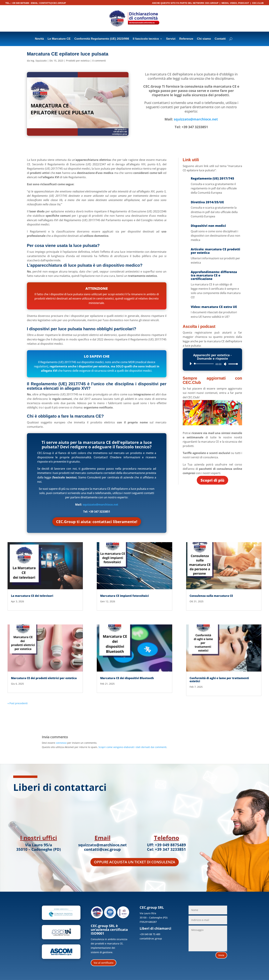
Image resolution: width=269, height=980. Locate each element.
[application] (212, 364)
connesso (61, 742)
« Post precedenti (18, 703)
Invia (221, 955)
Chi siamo (204, 39)
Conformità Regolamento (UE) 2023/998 (101, 39)
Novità (39, 39)
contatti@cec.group (52, 3)
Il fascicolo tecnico (146, 39)
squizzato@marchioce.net (196, 119)
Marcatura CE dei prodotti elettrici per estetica (44, 678)
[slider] (204, 363)
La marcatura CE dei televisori (32, 596)
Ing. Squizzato (39, 60)
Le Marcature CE (59, 39)
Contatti (220, 39)
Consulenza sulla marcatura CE (211, 596)
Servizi (171, 39)
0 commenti (99, 60)
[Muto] (225, 364)
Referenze (186, 39)
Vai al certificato (103, 962)
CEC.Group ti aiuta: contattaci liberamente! (96, 521)
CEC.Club (258, 3)
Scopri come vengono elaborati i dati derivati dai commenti (132, 747)
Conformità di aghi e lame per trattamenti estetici (219, 679)
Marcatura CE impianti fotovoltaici (124, 596)
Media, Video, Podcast (235, 3)
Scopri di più (212, 480)
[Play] (190, 363)
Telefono (166, 838)
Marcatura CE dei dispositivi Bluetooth (127, 678)
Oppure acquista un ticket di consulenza (134, 862)
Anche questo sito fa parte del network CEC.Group (185, 3)
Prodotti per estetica (78, 60)
